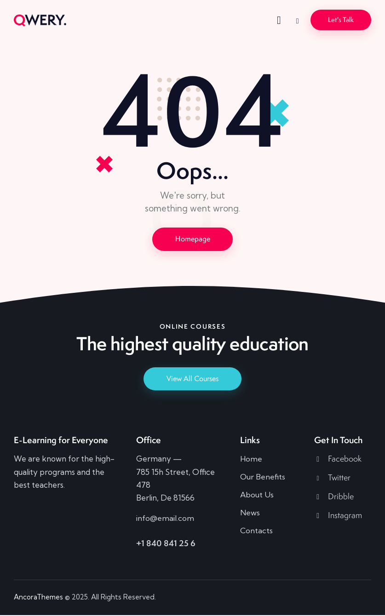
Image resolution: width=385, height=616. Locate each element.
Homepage (192, 239)
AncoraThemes (38, 597)
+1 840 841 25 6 (165, 544)
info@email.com (165, 519)
